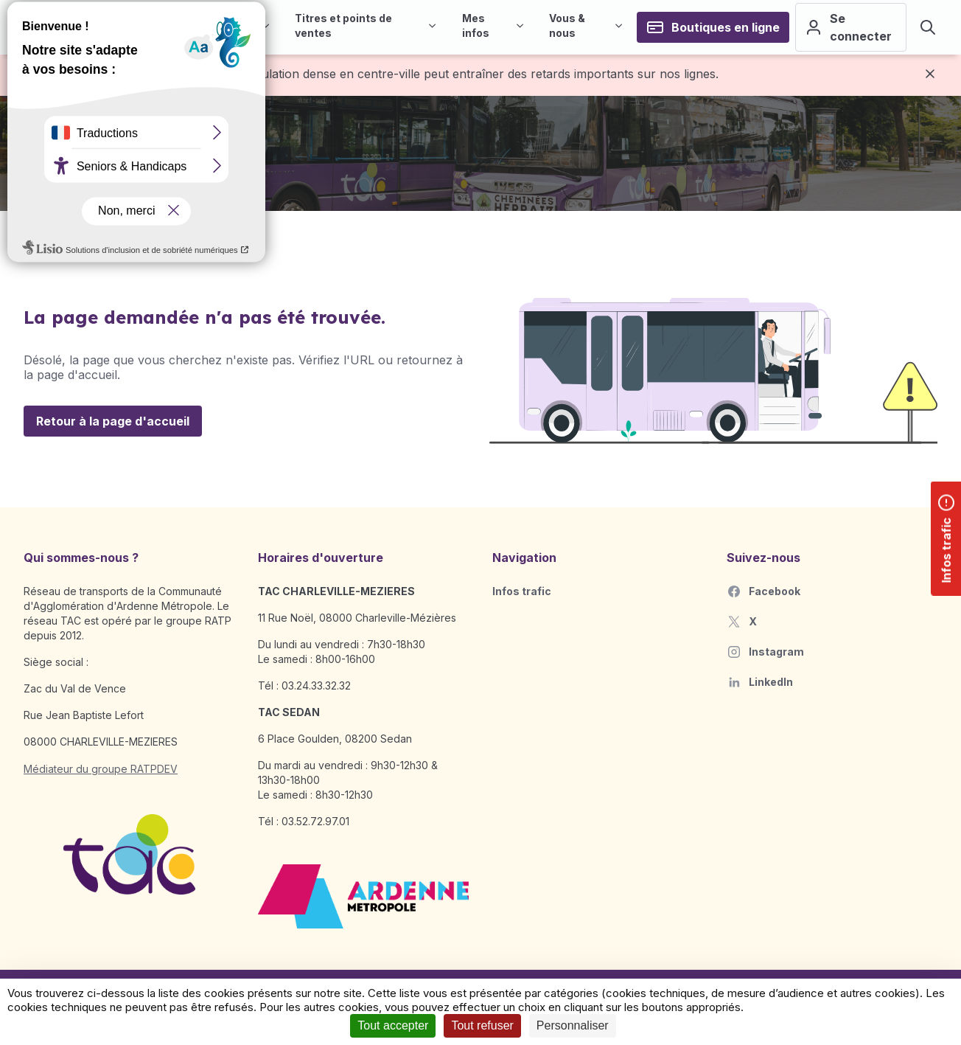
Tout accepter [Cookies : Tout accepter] (392, 1025)
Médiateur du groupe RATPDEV (101, 769)
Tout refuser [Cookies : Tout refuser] (482, 1025)
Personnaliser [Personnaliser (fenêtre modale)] (573, 1025)
